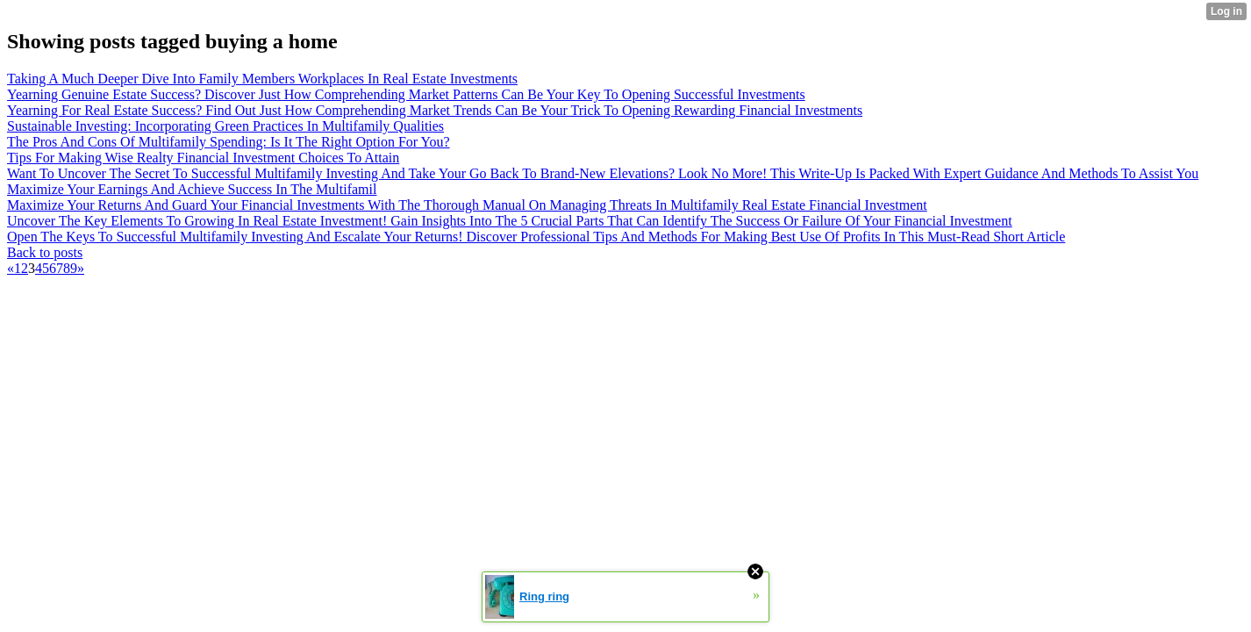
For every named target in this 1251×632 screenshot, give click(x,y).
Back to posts (44, 252)
